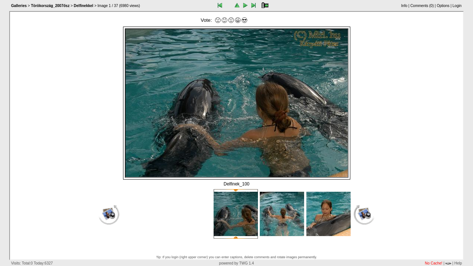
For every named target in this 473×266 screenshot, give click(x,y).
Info (404, 6)
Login (457, 6)
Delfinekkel (83, 6)
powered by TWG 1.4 (236, 263)
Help (458, 263)
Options (443, 6)
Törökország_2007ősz (50, 6)
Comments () (421, 6)
